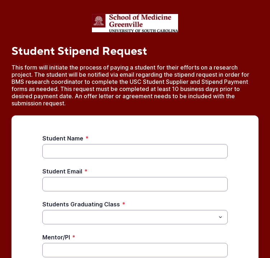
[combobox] (135, 217)
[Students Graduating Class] (129, 217)
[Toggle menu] (220, 217)
